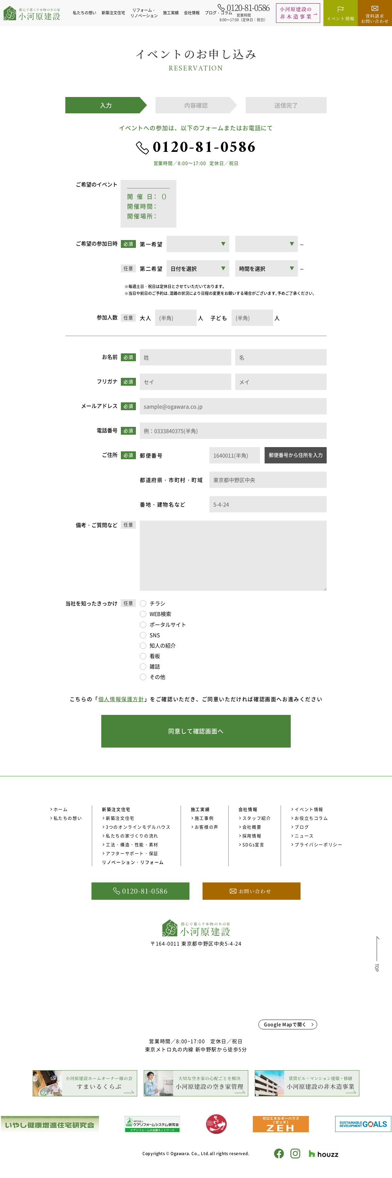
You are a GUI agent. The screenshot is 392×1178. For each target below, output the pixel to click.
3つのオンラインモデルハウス (138, 827)
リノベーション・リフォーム (133, 862)
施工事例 (204, 818)
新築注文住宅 (120, 818)
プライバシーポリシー (318, 844)
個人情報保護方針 (121, 699)
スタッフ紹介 (256, 818)
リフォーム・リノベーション (145, 13)
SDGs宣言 (253, 844)
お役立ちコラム (311, 818)
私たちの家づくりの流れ (132, 835)
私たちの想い (85, 13)
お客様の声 (207, 827)
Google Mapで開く (285, 1024)
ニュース (304, 835)
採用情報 (251, 835)
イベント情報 (309, 809)
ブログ (302, 827)
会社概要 (251, 827)
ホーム (61, 809)
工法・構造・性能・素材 (132, 844)
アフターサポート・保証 (132, 853)
